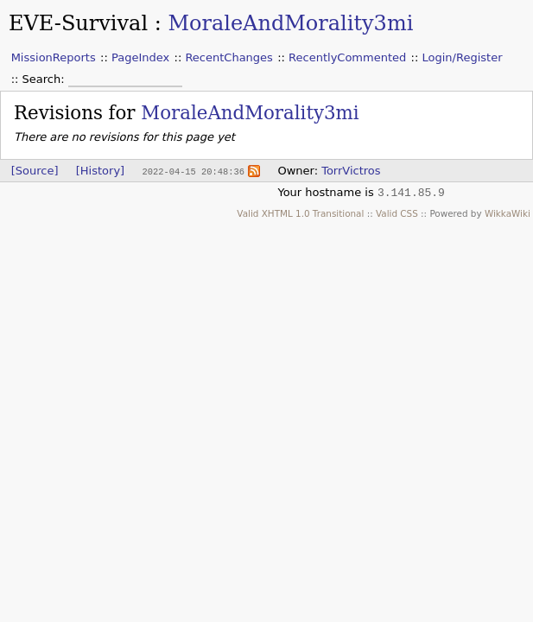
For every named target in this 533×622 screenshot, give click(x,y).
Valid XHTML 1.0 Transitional (300, 213)
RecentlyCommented (347, 57)
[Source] (35, 170)
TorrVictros (350, 170)
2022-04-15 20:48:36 (193, 171)
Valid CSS (397, 213)
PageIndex (140, 57)
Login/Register (462, 57)
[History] (100, 170)
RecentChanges (228, 57)
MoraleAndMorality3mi (290, 23)
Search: (45, 79)
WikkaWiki (507, 213)
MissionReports (53, 57)
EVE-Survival (78, 23)
